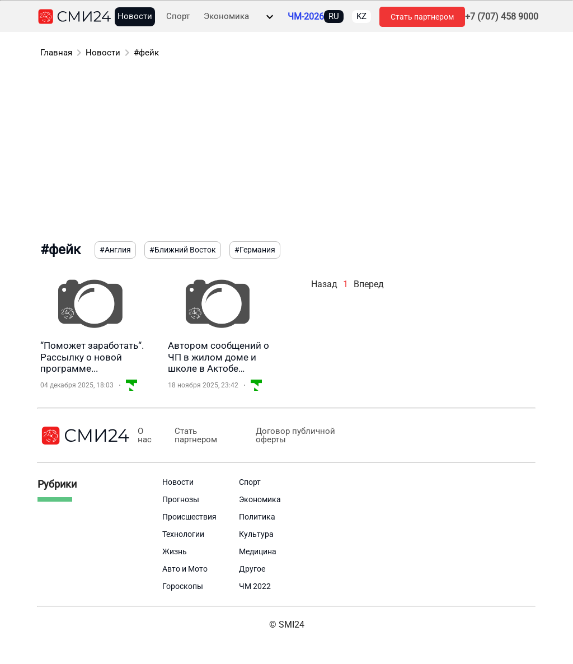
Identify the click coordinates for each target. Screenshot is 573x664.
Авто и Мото (185, 568)
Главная (56, 53)
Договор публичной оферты (294, 435)
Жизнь (174, 551)
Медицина (257, 551)
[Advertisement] (286, 151)
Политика (257, 516)
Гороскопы (182, 586)
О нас (145, 435)
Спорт (178, 16)
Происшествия (189, 516)
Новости (135, 16)
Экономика (226, 16)
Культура (256, 534)
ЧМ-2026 (306, 16)
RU (333, 16)
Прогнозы (180, 499)
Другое (252, 568)
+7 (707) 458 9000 (501, 16)
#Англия (115, 249)
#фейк (146, 53)
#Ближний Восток (182, 249)
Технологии (183, 534)
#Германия (254, 249)
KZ (361, 16)
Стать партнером (422, 16)
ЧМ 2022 (255, 586)
